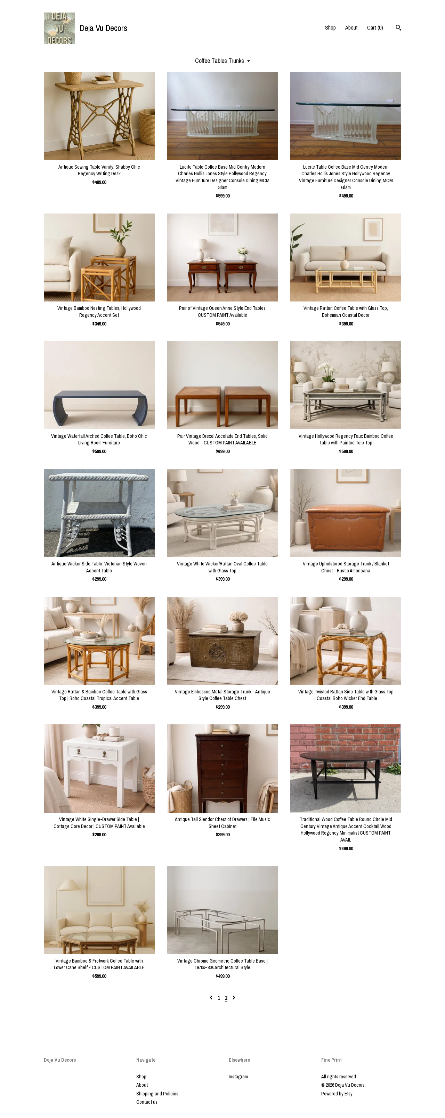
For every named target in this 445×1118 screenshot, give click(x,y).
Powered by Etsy (337, 1094)
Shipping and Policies (157, 1094)
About (351, 27)
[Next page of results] (234, 998)
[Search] (398, 28)
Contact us (146, 1102)
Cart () (375, 27)
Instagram (238, 1076)
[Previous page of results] (211, 998)
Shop (330, 27)
